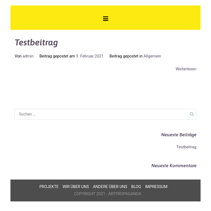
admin (28, 56)
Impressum (156, 186)
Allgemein (152, 56)
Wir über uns (76, 186)
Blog (136, 186)
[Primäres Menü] (105, 19)
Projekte (49, 186)
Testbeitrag (36, 42)
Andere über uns (110, 186)
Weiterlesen (186, 69)
